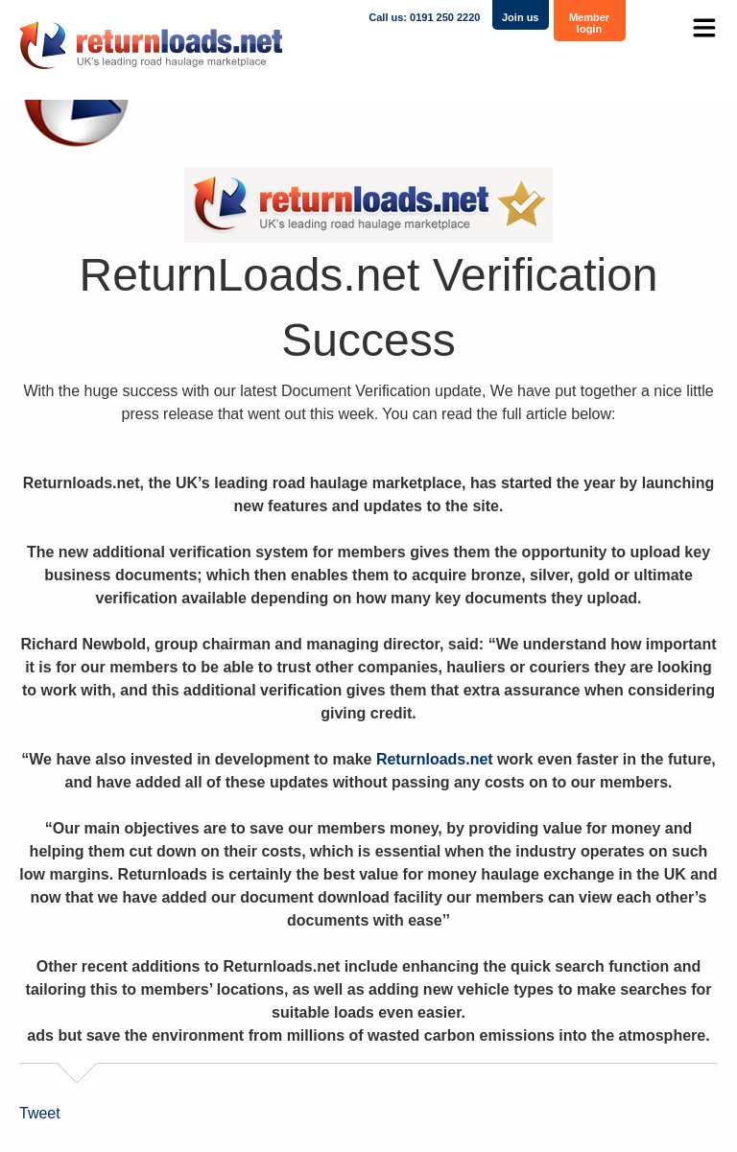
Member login (589, 23)
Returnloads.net (434, 759)
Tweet (39, 1113)
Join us (520, 17)
